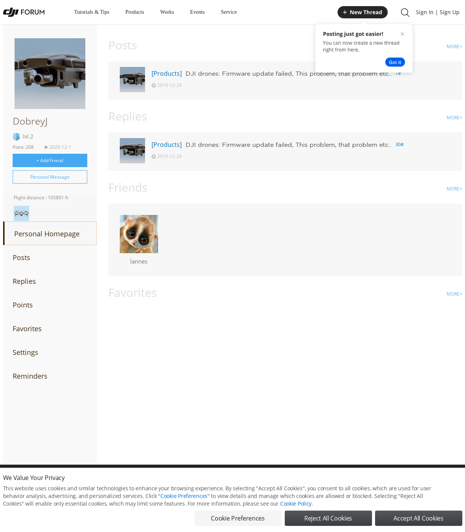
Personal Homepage (47, 233)
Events (197, 12)
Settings (25, 352)
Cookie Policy (296, 510)
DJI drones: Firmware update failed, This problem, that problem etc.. (289, 73)
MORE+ (454, 46)
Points (23, 304)
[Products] (167, 73)
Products (135, 12)
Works (167, 12)
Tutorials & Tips (91, 12)
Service (229, 12)
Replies (24, 281)
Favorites (27, 328)
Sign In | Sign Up (438, 12)
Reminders (30, 376)
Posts (21, 257)
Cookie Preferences (183, 502)
